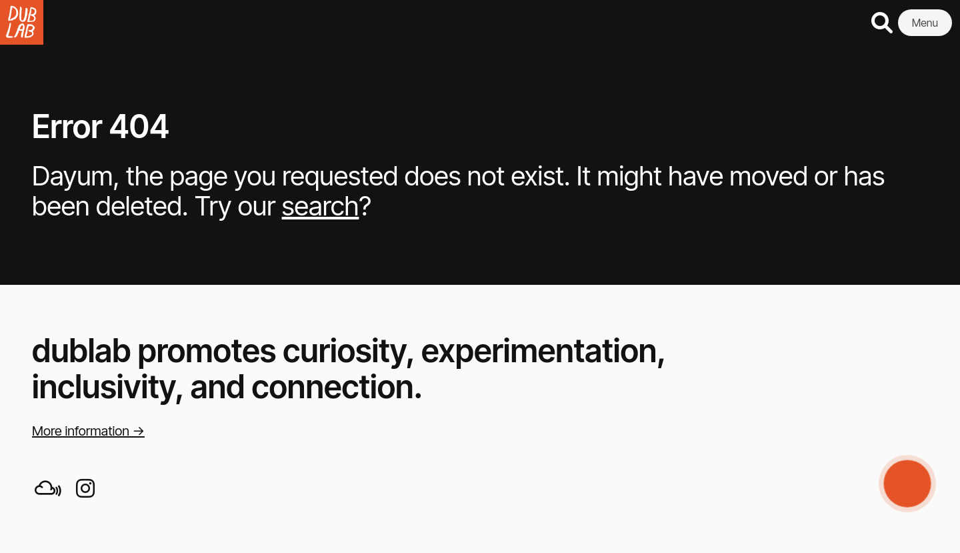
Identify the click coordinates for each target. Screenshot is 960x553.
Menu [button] (925, 22)
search (320, 205)
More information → (88, 431)
